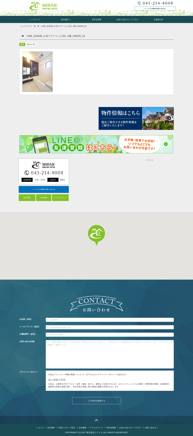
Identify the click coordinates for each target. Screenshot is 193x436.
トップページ (34, 19)
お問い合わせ (150, 428)
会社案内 (65, 19)
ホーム (41, 428)
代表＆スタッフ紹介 (66, 428)
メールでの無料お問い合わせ (43, 189)
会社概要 (82, 428)
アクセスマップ (60, 198)
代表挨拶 (43, 198)
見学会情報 (96, 19)
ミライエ (149, 160)
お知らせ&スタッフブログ (127, 19)
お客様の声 (158, 19)
